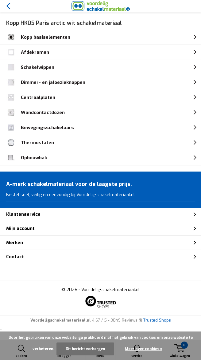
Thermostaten (30, 142)
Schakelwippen (30, 67)
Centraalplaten (30, 97)
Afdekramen (27, 52)
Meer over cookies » (143, 348)
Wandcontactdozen (35, 112)
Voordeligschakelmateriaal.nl (110, 290)
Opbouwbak (26, 157)
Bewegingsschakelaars (40, 127)
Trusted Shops (157, 320)
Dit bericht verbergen (85, 348)
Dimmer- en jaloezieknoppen (45, 82)
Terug (8, 6)
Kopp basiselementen (38, 37)
